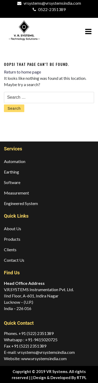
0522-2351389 (52, 9)
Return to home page (22, 71)
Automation (14, 161)
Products (12, 239)
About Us (12, 228)
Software (12, 182)
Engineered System (21, 203)
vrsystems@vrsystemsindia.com (52, 3)
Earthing (11, 171)
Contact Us (14, 260)
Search (14, 108)
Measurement (16, 192)
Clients (10, 249)
